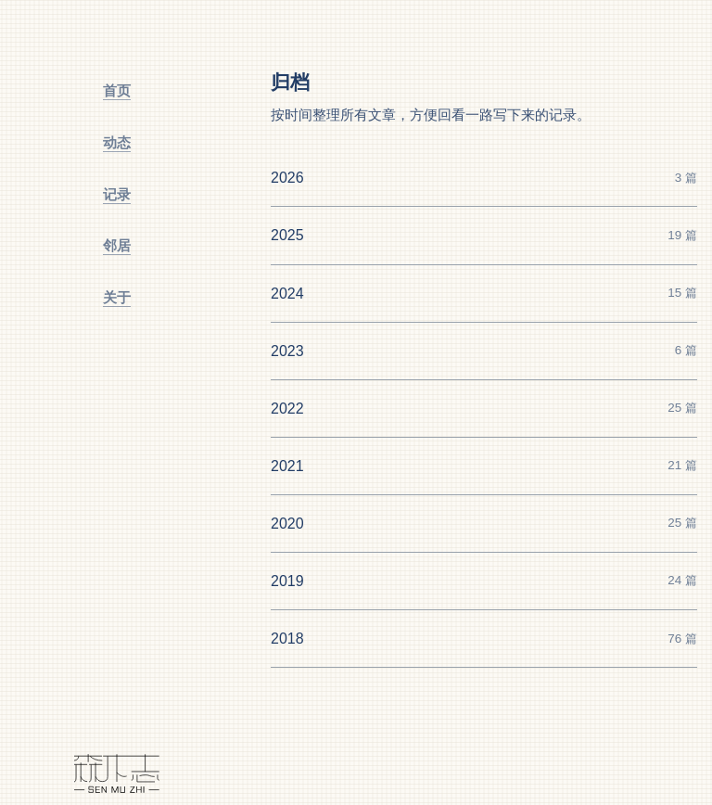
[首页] (117, 90)
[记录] (117, 194)
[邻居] (117, 245)
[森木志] (116, 773)
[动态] (117, 142)
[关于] (117, 297)
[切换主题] (117, 467)
